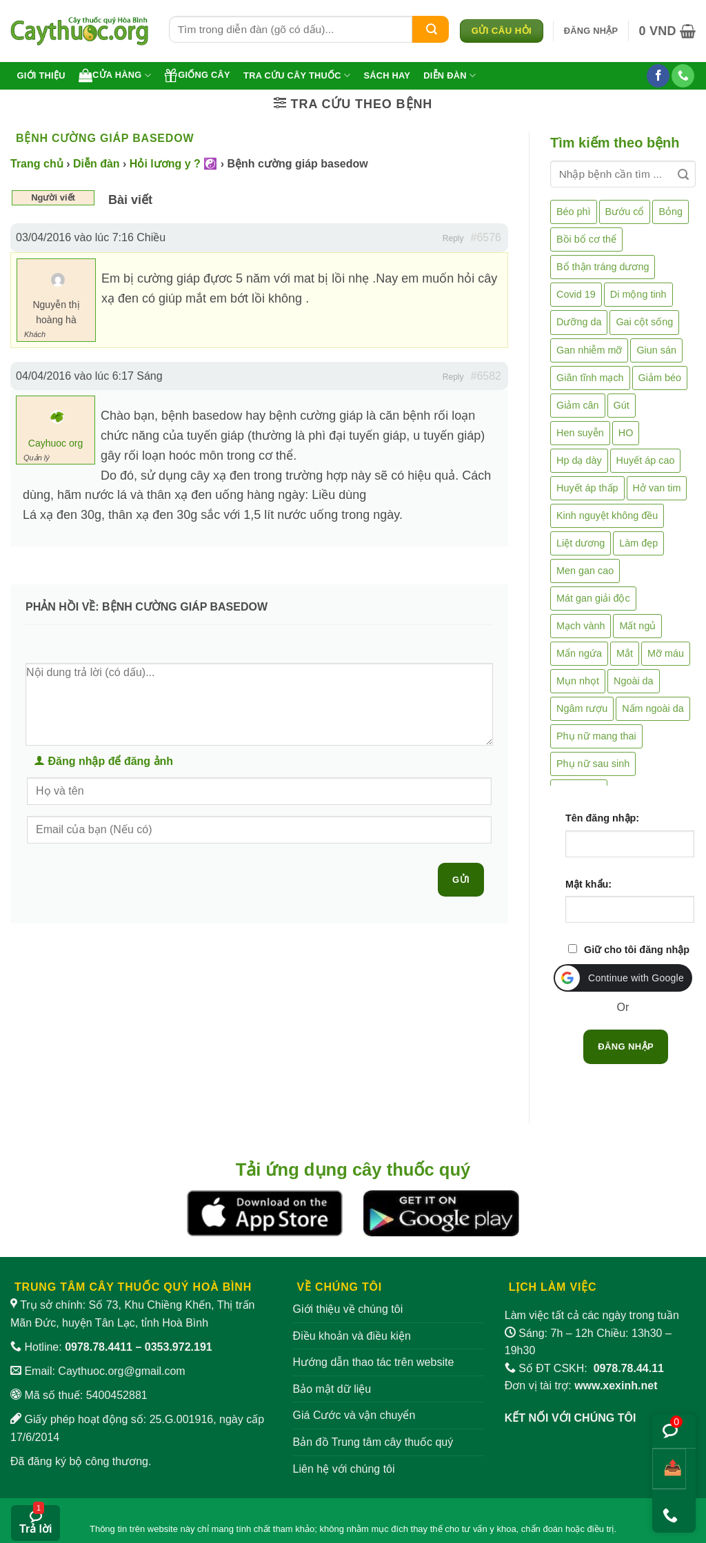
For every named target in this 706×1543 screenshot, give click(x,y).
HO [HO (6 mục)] (626, 432)
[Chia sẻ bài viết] (669, 1469)
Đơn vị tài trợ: (581, 1385)
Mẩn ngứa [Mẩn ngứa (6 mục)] (579, 653)
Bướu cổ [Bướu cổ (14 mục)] (625, 211)
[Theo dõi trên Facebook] (658, 76)
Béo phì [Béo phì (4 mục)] (573, 211)
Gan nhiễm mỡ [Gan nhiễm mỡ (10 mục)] (589, 350)
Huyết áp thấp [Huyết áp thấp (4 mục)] (587, 487)
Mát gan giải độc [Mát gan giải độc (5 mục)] (593, 598)
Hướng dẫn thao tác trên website (373, 1362)
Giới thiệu (41, 75)
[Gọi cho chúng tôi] (683, 76)
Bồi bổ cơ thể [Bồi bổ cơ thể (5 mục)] (586, 239)
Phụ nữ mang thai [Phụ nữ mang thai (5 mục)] (596, 736)
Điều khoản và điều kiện (352, 1336)
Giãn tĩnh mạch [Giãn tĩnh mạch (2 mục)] (590, 377)
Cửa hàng (115, 75)
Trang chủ (36, 164)
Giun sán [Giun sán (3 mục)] (656, 350)
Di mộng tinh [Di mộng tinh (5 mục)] (638, 294)
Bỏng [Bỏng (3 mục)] (670, 211)
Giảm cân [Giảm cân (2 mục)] (577, 405)
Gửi (461, 880)
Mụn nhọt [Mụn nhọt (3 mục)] (577, 680)
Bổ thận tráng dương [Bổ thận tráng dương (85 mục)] (602, 266)
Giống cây (197, 75)
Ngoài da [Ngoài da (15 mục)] (634, 680)
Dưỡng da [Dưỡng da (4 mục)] (578, 321)
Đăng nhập (626, 1046)
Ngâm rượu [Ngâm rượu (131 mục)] (581, 708)
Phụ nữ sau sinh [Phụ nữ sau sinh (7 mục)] (592, 763)
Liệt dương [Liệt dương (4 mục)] (580, 543)
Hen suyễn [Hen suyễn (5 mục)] (580, 432)
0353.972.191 (178, 1347)
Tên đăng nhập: (602, 818)
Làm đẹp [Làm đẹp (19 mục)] (638, 543)
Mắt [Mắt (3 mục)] (624, 653)
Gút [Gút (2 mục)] (621, 405)
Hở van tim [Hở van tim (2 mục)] (657, 487)
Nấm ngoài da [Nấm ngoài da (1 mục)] (653, 708)
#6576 (486, 237)
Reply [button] (453, 238)
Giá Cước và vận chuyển (354, 1415)
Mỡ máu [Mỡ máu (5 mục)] (665, 653)
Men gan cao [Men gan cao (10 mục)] (585, 570)
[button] (591, 31)
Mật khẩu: (588, 884)
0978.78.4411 (98, 1347)
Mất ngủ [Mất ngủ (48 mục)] (637, 625)
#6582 (486, 376)
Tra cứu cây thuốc (296, 75)
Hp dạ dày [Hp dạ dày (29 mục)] (579, 460)
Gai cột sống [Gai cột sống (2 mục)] (644, 321)
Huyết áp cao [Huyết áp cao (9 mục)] (645, 460)
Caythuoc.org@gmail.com (121, 1371)
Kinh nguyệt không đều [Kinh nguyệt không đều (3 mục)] (607, 515)
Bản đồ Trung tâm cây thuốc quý (373, 1442)
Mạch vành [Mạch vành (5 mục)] (580, 625)
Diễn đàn (449, 75)
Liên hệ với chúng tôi (344, 1469)
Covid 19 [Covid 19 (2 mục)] (576, 294)
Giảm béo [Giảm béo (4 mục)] (659, 377)
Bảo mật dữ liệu (332, 1389)
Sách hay (386, 75)
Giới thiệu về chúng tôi (348, 1309)
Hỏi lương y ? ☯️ (173, 164)
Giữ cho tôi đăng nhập (636, 949)
